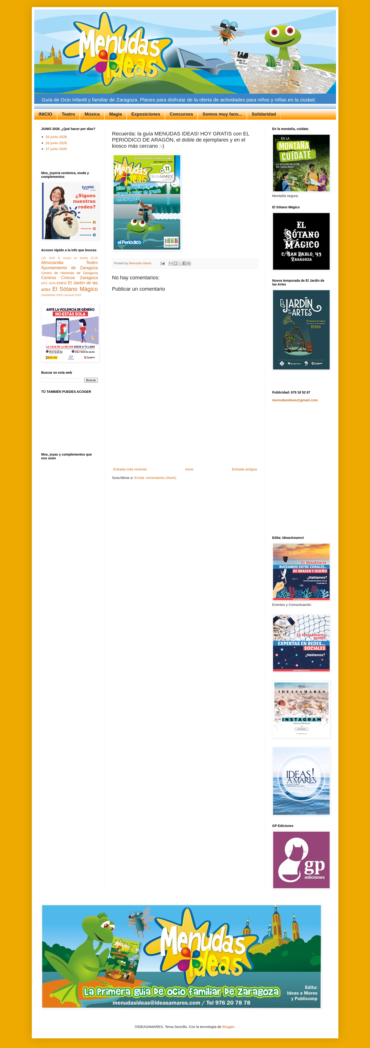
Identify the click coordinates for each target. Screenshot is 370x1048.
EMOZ (62, 283)
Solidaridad (264, 114)
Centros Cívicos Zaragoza (69, 277)
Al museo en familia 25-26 (78, 258)
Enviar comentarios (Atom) (156, 478)
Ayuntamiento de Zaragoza (69, 267)
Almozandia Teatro (69, 262)
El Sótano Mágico (75, 289)
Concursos (181, 114)
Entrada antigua (244, 469)
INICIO (45, 114)
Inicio (189, 469)
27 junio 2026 (56, 149)
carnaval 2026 (72, 295)
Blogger (228, 1027)
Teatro (68, 114)
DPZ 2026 (48, 283)
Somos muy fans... (222, 114)
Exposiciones (145, 114)
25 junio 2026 (56, 137)
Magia (115, 114)
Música (92, 114)
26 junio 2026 (56, 143)
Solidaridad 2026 (52, 295)
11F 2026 (48, 258)
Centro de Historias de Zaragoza (69, 273)
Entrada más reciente (130, 469)
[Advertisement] (185, 430)
